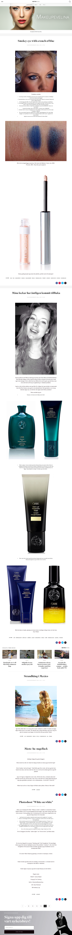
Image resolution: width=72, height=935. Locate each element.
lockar (32, 637)
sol (47, 736)
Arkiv (36, 4)
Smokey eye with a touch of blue (36, 41)
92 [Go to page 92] (28, 906)
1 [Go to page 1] (22, 906)
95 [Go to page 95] (41, 906)
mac (13, 278)
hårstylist (24, 637)
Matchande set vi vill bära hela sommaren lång (9, 664)
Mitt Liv (37, 736)
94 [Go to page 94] (36, 906)
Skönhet (48, 278)
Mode (9, 660)
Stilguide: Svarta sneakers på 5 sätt (27, 663)
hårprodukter (19, 637)
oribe (46, 637)
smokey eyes (53, 278)
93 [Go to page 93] (32, 906)
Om (40, 4)
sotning (58, 278)
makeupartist (18, 278)
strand (50, 736)
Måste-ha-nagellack (36, 749)
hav (25, 736)
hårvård (29, 637)
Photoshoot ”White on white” (36, 802)
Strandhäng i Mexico (36, 676)
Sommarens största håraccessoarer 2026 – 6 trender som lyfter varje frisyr (44, 665)
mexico (33, 278)
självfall (57, 637)
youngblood (63, 278)
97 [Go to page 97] (49, 906)
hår (14, 637)
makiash (23, 278)
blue (11, 278)
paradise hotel (39, 278)
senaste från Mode (9, 648)
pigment (44, 278)
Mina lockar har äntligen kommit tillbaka (36, 293)
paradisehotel (43, 736)
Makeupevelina (36, 31)
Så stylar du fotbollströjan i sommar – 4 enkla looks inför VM (61, 665)
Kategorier (29, 4)
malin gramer (28, 278)
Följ (44, 4)
